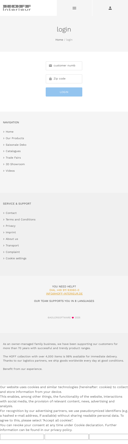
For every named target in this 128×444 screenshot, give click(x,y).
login (64, 92)
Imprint (11, 232)
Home (59, 39)
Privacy (10, 225)
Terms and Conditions (20, 219)
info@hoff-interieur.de (64, 293)
